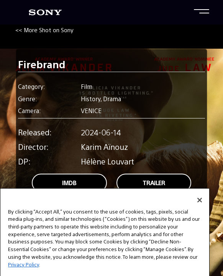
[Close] (199, 206)
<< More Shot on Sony (44, 29)
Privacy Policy (23, 270)
